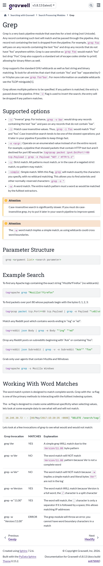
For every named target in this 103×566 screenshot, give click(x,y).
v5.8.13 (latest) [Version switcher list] (42, 5)
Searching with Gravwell (23, 15)
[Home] (5, 15)
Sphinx (23, 550)
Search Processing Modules (52, 15)
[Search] (91, 5)
